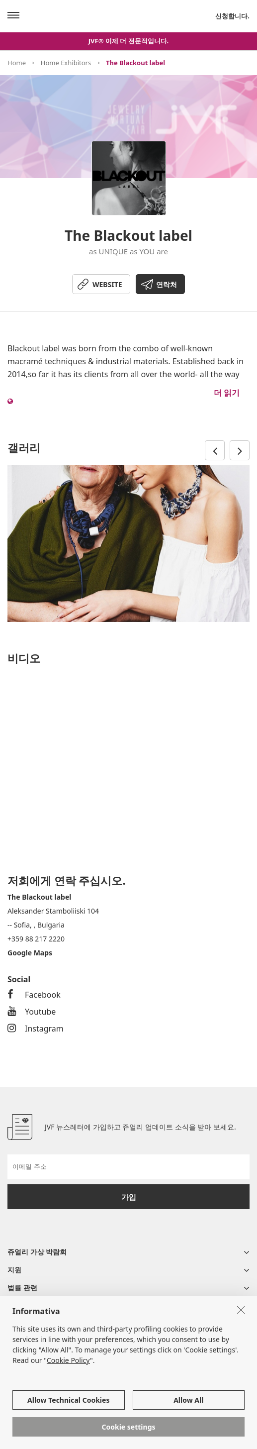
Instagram (35, 1028)
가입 (128, 1197)
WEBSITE (107, 284)
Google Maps (29, 952)
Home (16, 62)
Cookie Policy (68, 1360)
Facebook (34, 994)
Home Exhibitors (66, 62)
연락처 (166, 284)
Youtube (31, 1011)
